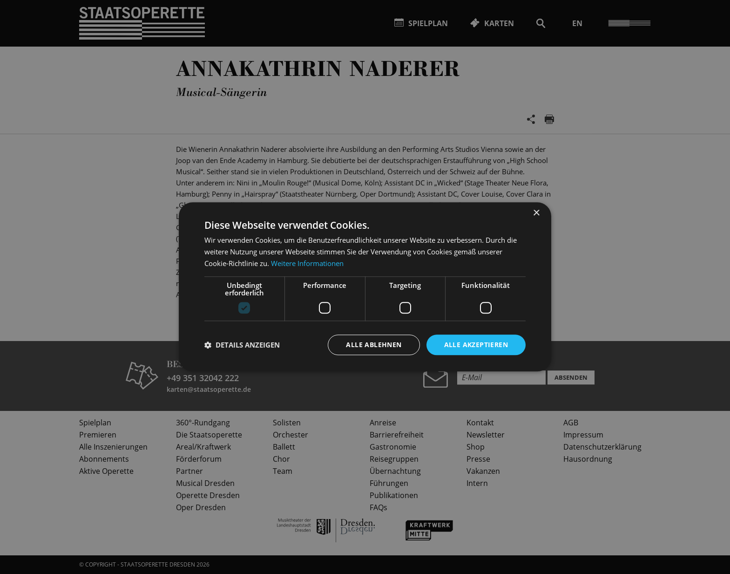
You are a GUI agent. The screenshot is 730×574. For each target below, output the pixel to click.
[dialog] (365, 287)
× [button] (536, 213)
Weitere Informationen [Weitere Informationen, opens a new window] (307, 263)
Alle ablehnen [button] (373, 344)
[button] (242, 345)
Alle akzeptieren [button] (476, 344)
